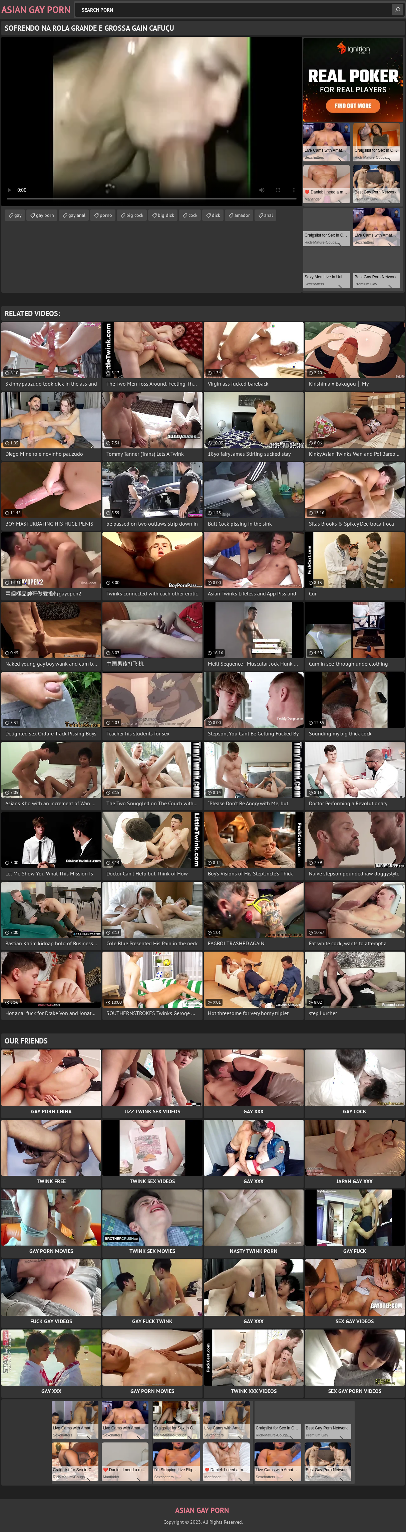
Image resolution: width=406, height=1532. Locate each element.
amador (242, 215)
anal (268, 215)
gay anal (76, 215)
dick (216, 215)
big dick (166, 215)
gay (18, 215)
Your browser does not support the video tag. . (151, 121)
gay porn (45, 215)
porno (106, 215)
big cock (134, 215)
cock (192, 215)
